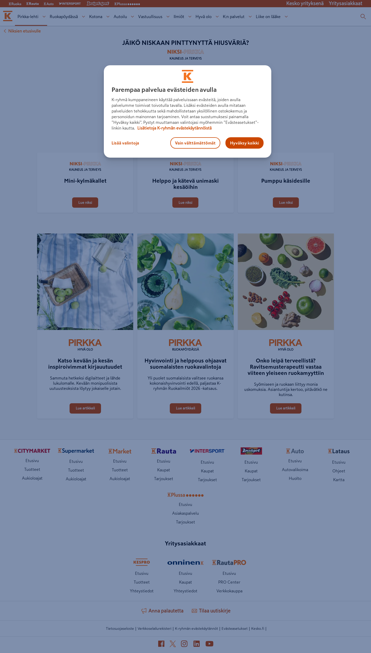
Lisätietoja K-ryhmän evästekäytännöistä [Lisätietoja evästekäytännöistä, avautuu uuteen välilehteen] (174, 128)
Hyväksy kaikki (244, 143)
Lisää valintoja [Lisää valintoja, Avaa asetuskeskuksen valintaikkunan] (125, 143)
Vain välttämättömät (195, 143)
